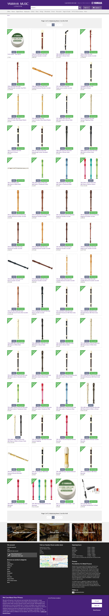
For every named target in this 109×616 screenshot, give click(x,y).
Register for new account (12, 551)
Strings (41, 11)
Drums (53, 11)
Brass (37, 11)
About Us (80, 3)
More (85, 11)
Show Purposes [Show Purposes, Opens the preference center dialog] (97, 610)
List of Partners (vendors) (54, 598)
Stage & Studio (66, 11)
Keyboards (27, 11)
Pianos (13, 11)
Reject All (97, 605)
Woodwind (47, 11)
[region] (54, 605)
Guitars (32, 11)
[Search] (54, 7)
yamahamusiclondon (79, 592)
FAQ (84, 3)
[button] (87, 7)
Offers (8, 11)
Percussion (59, 11)
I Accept (97, 601)
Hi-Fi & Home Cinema (77, 11)
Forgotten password (11, 547)
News (8, 582)
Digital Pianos (19, 11)
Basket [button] (96, 7)
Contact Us (87, 3)
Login (8, 549)
